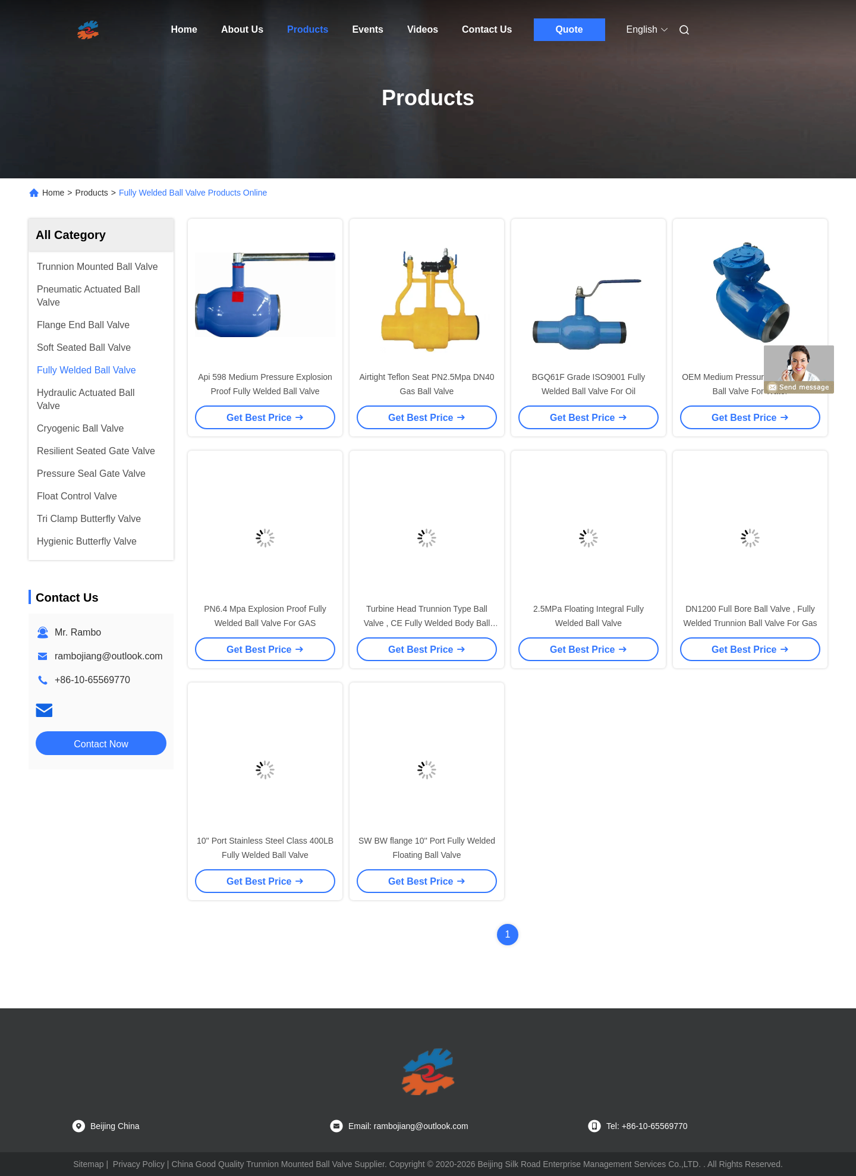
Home (184, 29)
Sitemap (88, 1164)
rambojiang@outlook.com (109, 656)
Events (367, 29)
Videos (422, 29)
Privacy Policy (139, 1164)
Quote (569, 29)
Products (307, 29)
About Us (242, 29)
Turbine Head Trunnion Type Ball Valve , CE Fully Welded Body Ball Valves (427, 623)
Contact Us (487, 29)
